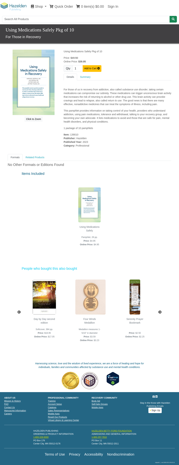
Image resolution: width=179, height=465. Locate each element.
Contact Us (9, 407)
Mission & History (12, 401)
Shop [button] (37, 6)
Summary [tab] (85, 77)
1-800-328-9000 (41, 437)
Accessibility (93, 454)
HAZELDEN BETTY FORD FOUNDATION (112, 431)
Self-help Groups (100, 404)
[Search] (86, 19)
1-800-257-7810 (99, 437)
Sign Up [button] (155, 410)
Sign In (112, 6)
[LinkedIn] (156, 396)
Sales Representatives (58, 410)
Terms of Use (55, 454)
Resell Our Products (57, 417)
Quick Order (61, 6)
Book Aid (96, 401)
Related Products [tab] (35, 157)
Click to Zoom (33, 119)
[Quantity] (77, 68)
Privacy (74, 454)
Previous (19, 312)
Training (52, 401)
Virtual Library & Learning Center (63, 420)
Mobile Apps (54, 414)
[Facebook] (154, 396)
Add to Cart (92, 68)
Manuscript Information (15, 410)
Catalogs (52, 407)
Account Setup (55, 404)
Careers (8, 414)
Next (160, 312)
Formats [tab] (15, 157)
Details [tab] (70, 77)
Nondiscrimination (120, 454)
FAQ (6, 404)
